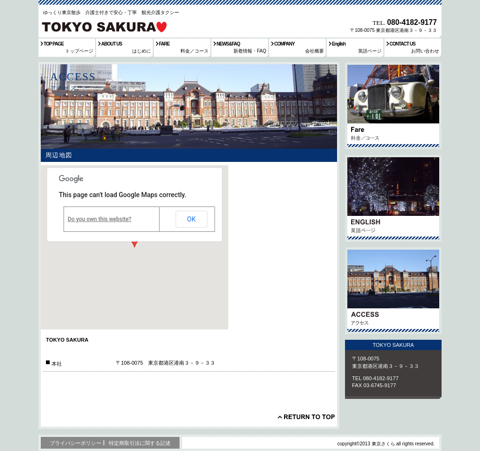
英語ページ (393, 198)
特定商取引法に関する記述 (140, 443)
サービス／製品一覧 (393, 105)
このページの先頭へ (306, 417)
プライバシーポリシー (75, 443)
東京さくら (103, 25)
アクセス (393, 290)
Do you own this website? (100, 219)
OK (191, 219)
